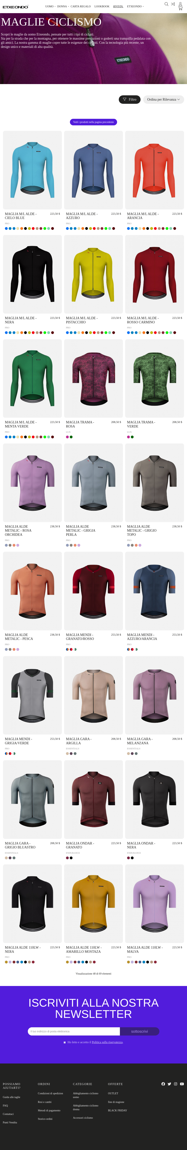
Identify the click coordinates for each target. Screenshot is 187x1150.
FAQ (5, 1105)
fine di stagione (116, 1102)
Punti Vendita (10, 1122)
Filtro (129, 99)
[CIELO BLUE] (10, 228)
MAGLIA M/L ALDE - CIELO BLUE (21, 216)
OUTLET (113, 1093)
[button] (49, 6)
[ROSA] (67, 437)
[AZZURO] (6, 228)
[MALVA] (10, 962)
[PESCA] (14, 545)
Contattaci (8, 1114)
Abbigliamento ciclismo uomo (85, 1095)
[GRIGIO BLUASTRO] (75, 753)
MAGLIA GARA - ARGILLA (79, 741)
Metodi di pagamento (49, 1110)
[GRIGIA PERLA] (6, 545)
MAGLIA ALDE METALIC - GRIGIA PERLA (80, 531)
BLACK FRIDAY (117, 1110)
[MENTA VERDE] (48, 228)
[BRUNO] (37, 228)
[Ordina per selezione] (163, 99)
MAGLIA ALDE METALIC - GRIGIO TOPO (142, 531)
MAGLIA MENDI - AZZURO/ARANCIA (142, 637)
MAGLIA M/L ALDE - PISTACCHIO (82, 320)
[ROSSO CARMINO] (40, 228)
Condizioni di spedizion (50, 1093)
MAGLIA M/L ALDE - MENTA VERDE (21, 424)
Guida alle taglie (11, 1097)
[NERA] (25, 228)
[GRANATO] (67, 857)
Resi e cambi (44, 1102)
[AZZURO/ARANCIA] (67, 649)
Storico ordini (45, 1119)
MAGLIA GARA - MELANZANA (140, 741)
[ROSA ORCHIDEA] (17, 545)
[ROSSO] (33, 228)
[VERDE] (44, 228)
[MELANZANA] (71, 753)
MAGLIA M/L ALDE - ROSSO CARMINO (143, 320)
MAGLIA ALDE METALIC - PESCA (19, 637)
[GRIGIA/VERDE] (75, 649)
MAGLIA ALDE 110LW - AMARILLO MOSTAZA (84, 950)
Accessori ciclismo (83, 1117)
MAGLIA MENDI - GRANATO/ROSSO (80, 637)
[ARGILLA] (67, 753)
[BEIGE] (17, 228)
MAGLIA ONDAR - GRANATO (80, 845)
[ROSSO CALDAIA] (14, 962)
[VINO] (52, 228)
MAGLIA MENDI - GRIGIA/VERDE (18, 741)
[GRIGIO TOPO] (10, 545)
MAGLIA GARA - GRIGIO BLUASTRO (20, 845)
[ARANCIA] (21, 228)
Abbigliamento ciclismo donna (85, 1107)
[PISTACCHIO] (29, 228)
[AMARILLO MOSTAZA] (6, 962)
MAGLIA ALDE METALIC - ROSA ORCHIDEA (18, 531)
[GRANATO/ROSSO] (71, 649)
